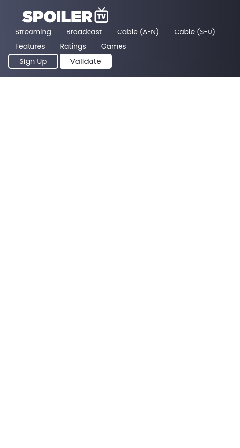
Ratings (73, 46)
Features (30, 46)
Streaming (33, 32)
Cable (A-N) (138, 32)
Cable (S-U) (194, 32)
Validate (85, 61)
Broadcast (84, 32)
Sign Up (33, 61)
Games (113, 46)
